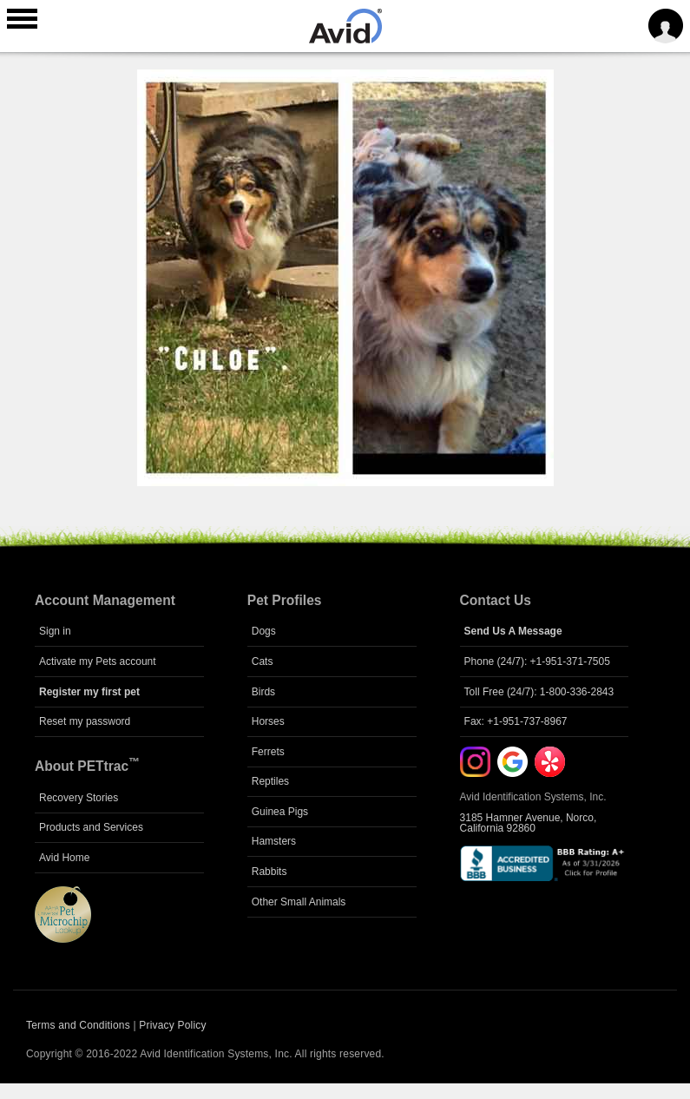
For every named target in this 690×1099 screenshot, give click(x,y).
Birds (263, 692)
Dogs (264, 631)
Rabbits (269, 871)
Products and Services (91, 827)
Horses (268, 721)
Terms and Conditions (78, 1025)
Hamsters (274, 841)
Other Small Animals (299, 902)
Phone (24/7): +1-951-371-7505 (537, 661)
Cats (262, 661)
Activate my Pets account (97, 661)
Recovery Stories (78, 798)
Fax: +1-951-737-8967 (516, 721)
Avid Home (64, 858)
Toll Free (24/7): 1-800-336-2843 (539, 692)
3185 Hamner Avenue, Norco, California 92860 (528, 823)
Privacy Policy (172, 1025)
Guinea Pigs (280, 812)
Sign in (55, 631)
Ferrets (268, 752)
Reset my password (84, 721)
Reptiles (270, 781)
